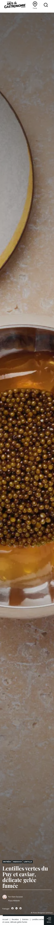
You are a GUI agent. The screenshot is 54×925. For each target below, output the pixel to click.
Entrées (7, 862)
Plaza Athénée (14, 900)
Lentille (28, 862)
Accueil (5, 919)
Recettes (15, 919)
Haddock (17, 862)
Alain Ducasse (17, 897)
